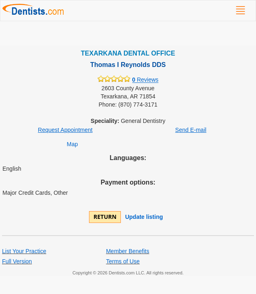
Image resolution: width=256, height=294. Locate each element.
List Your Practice (24, 251)
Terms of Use (123, 261)
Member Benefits (127, 251)
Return (104, 216)
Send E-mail (190, 130)
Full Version (17, 261)
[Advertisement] (128, 33)
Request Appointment (65, 130)
